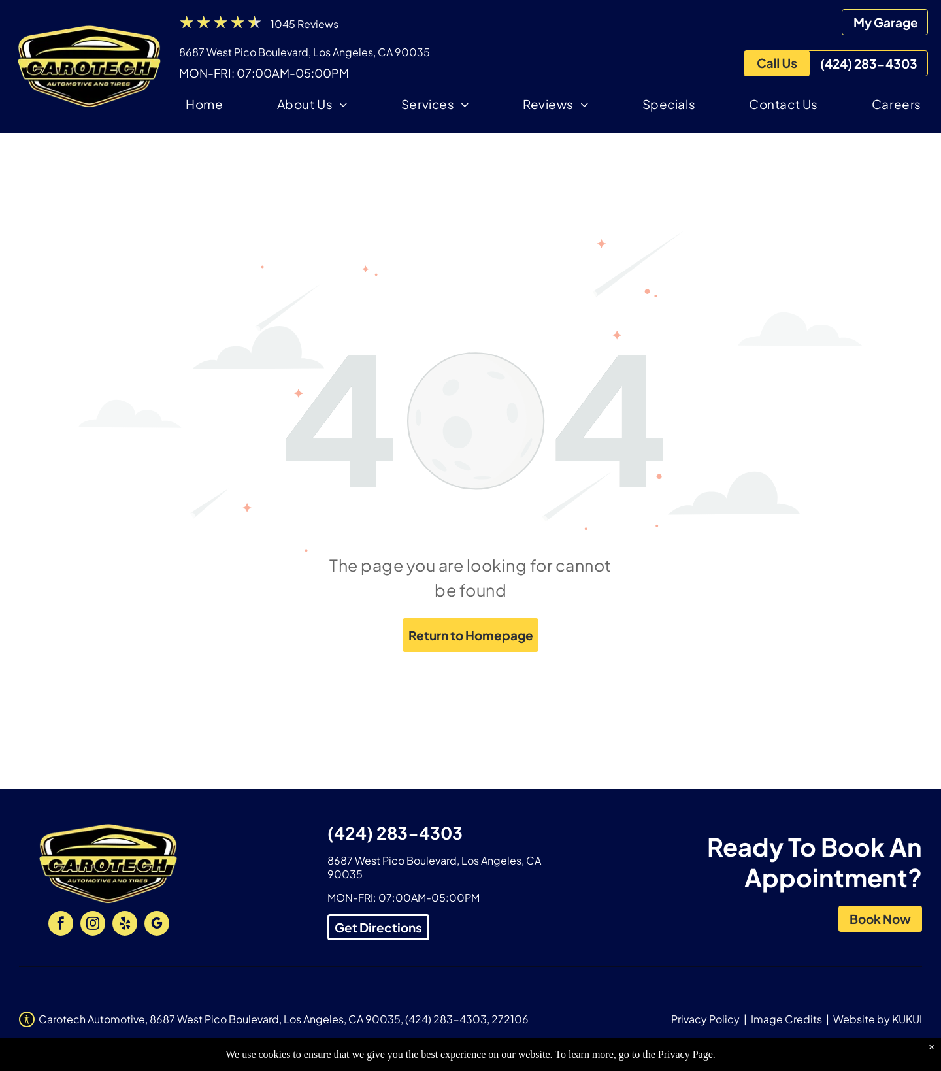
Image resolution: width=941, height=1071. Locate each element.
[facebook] (60, 925)
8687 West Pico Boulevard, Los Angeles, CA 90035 (304, 52)
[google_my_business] (156, 925)
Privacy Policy (705, 1019)
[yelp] (124, 925)
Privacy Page (685, 1054)
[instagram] (92, 925)
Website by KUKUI (877, 1019)
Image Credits (786, 1019)
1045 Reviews (304, 24)
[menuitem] (204, 106)
